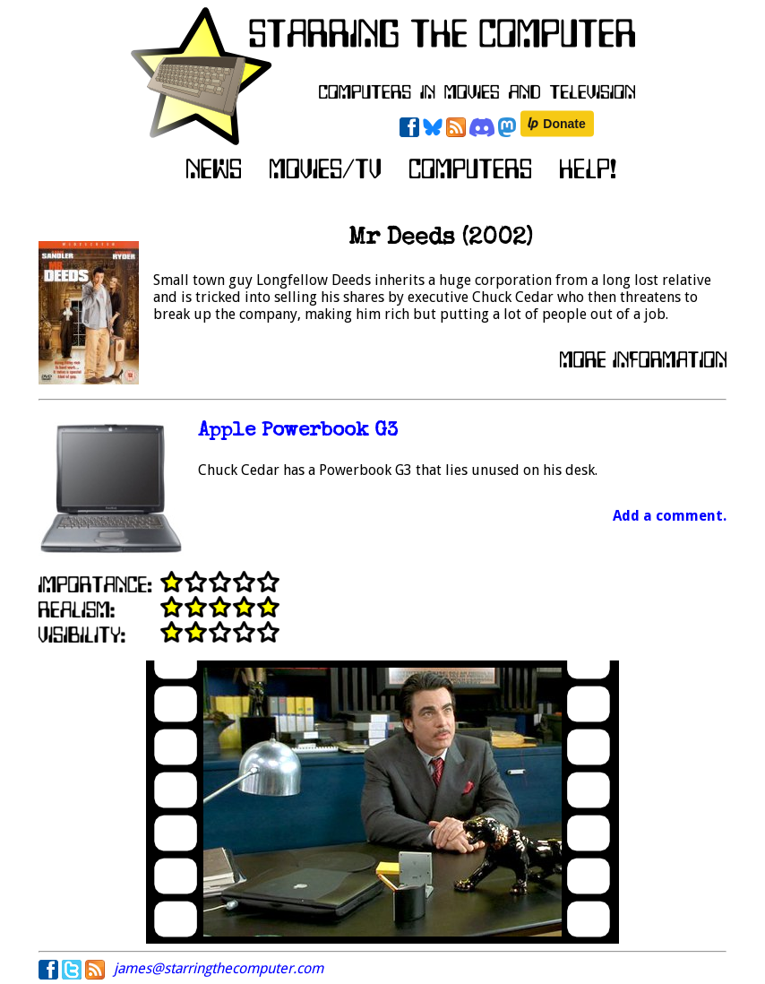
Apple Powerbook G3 (298, 431)
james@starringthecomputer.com (218, 968)
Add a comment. (669, 515)
